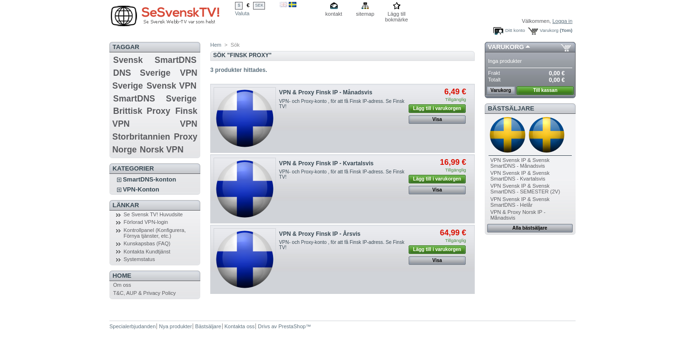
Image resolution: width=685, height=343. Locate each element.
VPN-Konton (141, 189)
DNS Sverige (142, 73)
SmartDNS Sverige (154, 98)
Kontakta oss (240, 326)
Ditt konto (515, 30)
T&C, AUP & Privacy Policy (144, 293)
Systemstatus (139, 259)
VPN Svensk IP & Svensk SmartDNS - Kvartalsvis (520, 176)
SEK (259, 5)
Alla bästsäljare (529, 228)
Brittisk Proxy (141, 111)
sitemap (365, 14)
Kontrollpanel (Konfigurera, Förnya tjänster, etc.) (155, 233)
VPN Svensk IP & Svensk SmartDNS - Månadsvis (520, 163)
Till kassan (545, 90)
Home (122, 275)
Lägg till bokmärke (396, 14)
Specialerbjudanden (132, 326)
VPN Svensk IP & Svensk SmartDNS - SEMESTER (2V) (525, 188)
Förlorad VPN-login (146, 222)
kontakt (333, 14)
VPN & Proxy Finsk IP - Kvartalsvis (326, 163)
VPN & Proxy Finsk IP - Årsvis (320, 234)
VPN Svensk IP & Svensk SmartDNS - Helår (520, 202)
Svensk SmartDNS (154, 60)
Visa (437, 119)
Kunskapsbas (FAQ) (147, 243)
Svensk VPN (171, 86)
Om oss (122, 285)
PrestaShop (291, 326)
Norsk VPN (162, 149)
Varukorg (549, 30)
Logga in (562, 21)
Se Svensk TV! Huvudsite (153, 214)
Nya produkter (175, 326)
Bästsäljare (511, 108)
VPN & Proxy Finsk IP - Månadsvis (325, 92)
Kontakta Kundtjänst (147, 251)
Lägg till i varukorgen (437, 108)
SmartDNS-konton (149, 179)
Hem (215, 45)
